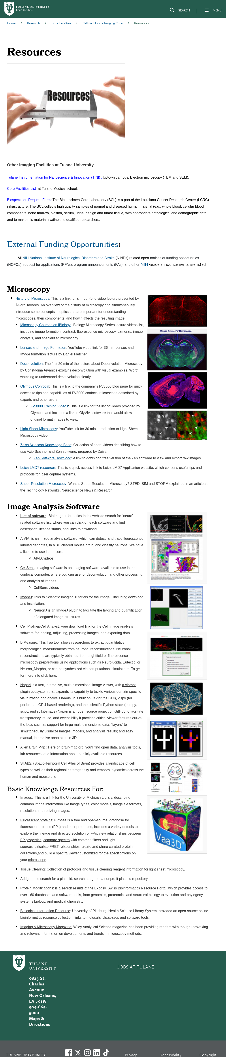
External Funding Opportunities (63, 245)
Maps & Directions (39, 1021)
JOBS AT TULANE (135, 966)
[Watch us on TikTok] (106, 1052)
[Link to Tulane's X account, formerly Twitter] (78, 1052)
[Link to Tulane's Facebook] (87, 1052)
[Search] (180, 11)
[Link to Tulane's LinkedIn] (96, 1052)
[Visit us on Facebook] (68, 1052)
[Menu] (206, 10)
